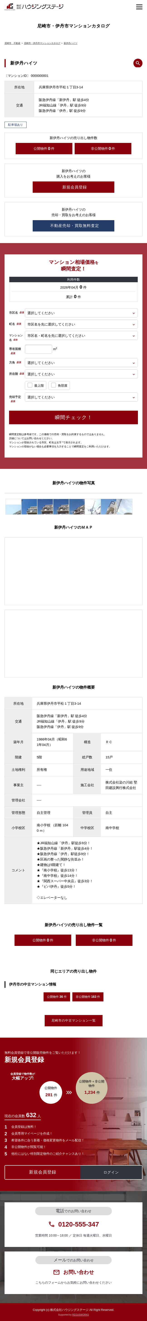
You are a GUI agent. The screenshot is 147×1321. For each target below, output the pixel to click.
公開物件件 (44, 149)
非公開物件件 (103, 149)
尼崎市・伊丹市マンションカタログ (42, 43)
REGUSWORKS (80, 1315)
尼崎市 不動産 (12, 43)
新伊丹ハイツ (70, 43)
